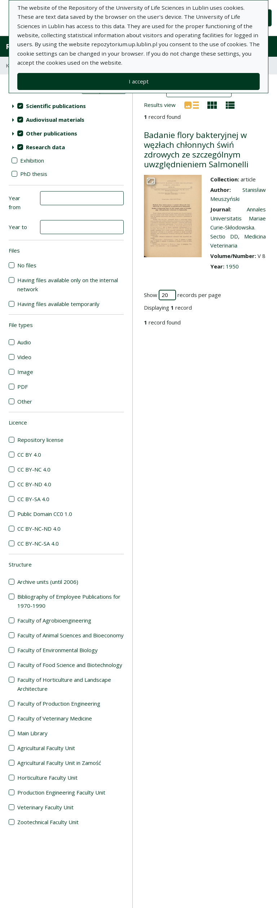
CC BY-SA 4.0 (33, 499)
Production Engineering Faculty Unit (61, 792)
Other (24, 401)
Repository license (40, 439)
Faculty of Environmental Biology (57, 650)
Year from (15, 202)
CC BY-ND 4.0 (34, 484)
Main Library (32, 733)
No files (26, 265)
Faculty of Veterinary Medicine (54, 718)
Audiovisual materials (55, 119)
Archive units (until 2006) (47, 581)
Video (24, 357)
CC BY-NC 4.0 (33, 469)
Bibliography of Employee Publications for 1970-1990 (68, 601)
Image (25, 371)
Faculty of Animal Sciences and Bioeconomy (70, 635)
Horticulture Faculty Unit (47, 777)
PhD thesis (33, 173)
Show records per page (182, 295)
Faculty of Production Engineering (58, 703)
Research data (45, 147)
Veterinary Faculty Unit (45, 807)
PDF (22, 386)
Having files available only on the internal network (67, 284)
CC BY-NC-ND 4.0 (39, 528)
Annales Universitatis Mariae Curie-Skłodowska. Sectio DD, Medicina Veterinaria (238, 227)
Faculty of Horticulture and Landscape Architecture (64, 684)
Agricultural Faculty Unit (46, 748)
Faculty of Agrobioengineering (54, 620)
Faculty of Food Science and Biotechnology (69, 664)
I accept (139, 81)
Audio (24, 342)
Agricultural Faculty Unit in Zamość (59, 762)
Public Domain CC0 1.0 (44, 513)
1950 (232, 266)
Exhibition (32, 160)
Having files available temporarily (58, 303)
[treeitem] (66, 105)
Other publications (51, 133)
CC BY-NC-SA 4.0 (38, 543)
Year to (18, 227)
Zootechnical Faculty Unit (48, 822)
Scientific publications (56, 105)
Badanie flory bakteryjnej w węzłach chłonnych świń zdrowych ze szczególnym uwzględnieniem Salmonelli (196, 149)
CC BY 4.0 (29, 454)
